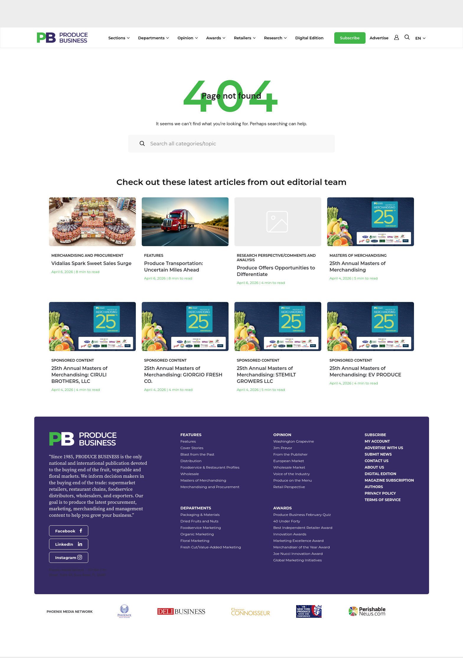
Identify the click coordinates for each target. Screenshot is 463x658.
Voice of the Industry (291, 474)
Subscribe (350, 37)
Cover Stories (191, 448)
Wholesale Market (289, 467)
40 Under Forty (286, 521)
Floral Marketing (194, 540)
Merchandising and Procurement (209, 487)
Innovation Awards (290, 534)
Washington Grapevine (293, 441)
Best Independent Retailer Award (302, 527)
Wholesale (189, 474)
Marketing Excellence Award (298, 540)
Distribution (191, 461)
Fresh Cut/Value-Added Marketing (210, 547)
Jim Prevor (282, 448)
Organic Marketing (197, 534)
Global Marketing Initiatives (297, 560)
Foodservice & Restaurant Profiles (209, 467)
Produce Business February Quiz (302, 514)
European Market (288, 461)
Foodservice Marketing (200, 527)
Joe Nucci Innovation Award (298, 553)
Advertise (379, 37)
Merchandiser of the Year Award (301, 547)
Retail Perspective (289, 487)
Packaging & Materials (200, 514)
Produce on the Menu (292, 480)
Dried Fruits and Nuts (199, 521)
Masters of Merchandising (203, 480)
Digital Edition (309, 37)
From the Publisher (290, 454)
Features (188, 441)
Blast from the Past (197, 454)
